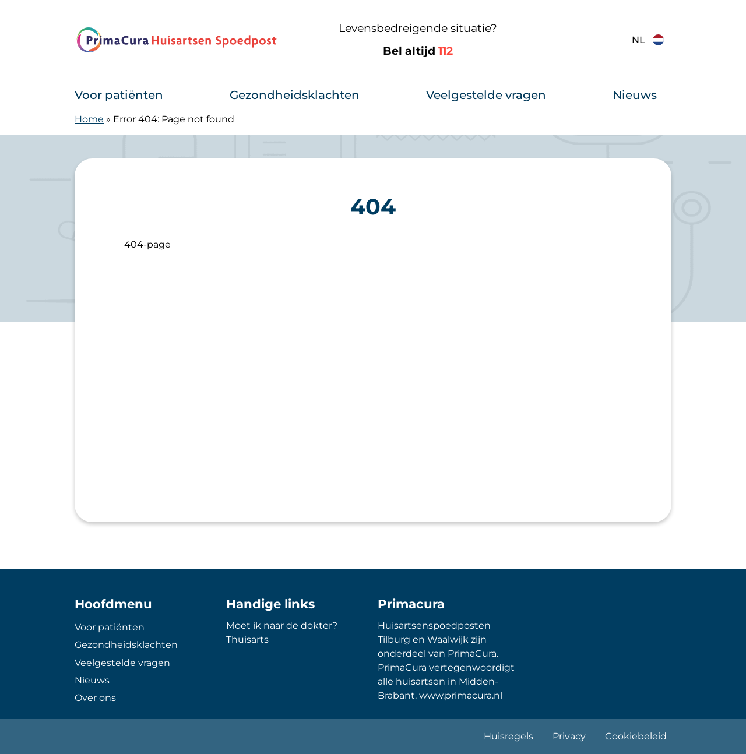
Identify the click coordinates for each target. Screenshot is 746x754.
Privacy (569, 736)
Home (89, 119)
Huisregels (508, 736)
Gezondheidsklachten (295, 95)
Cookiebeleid (636, 736)
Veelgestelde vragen (486, 95)
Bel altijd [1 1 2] (418, 51)
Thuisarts (247, 639)
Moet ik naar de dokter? (281, 625)
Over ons (95, 697)
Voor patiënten (119, 95)
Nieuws (635, 95)
